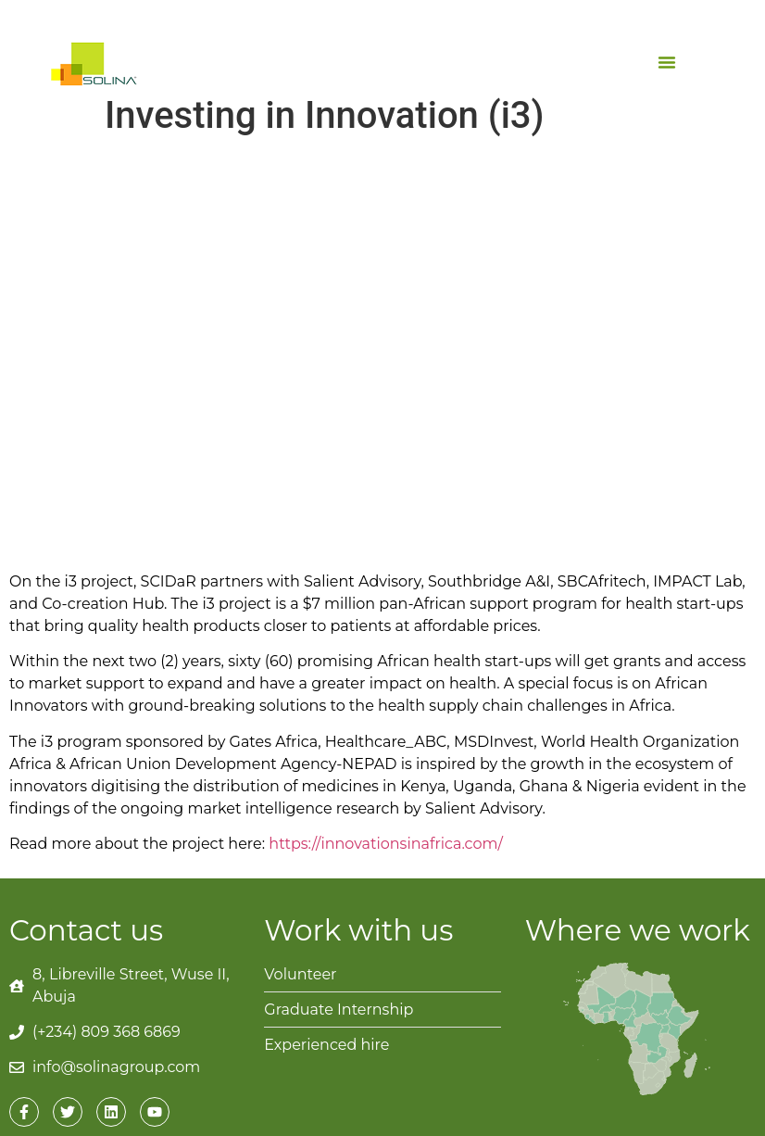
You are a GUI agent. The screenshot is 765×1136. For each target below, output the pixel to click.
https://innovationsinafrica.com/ (386, 843)
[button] (667, 62)
